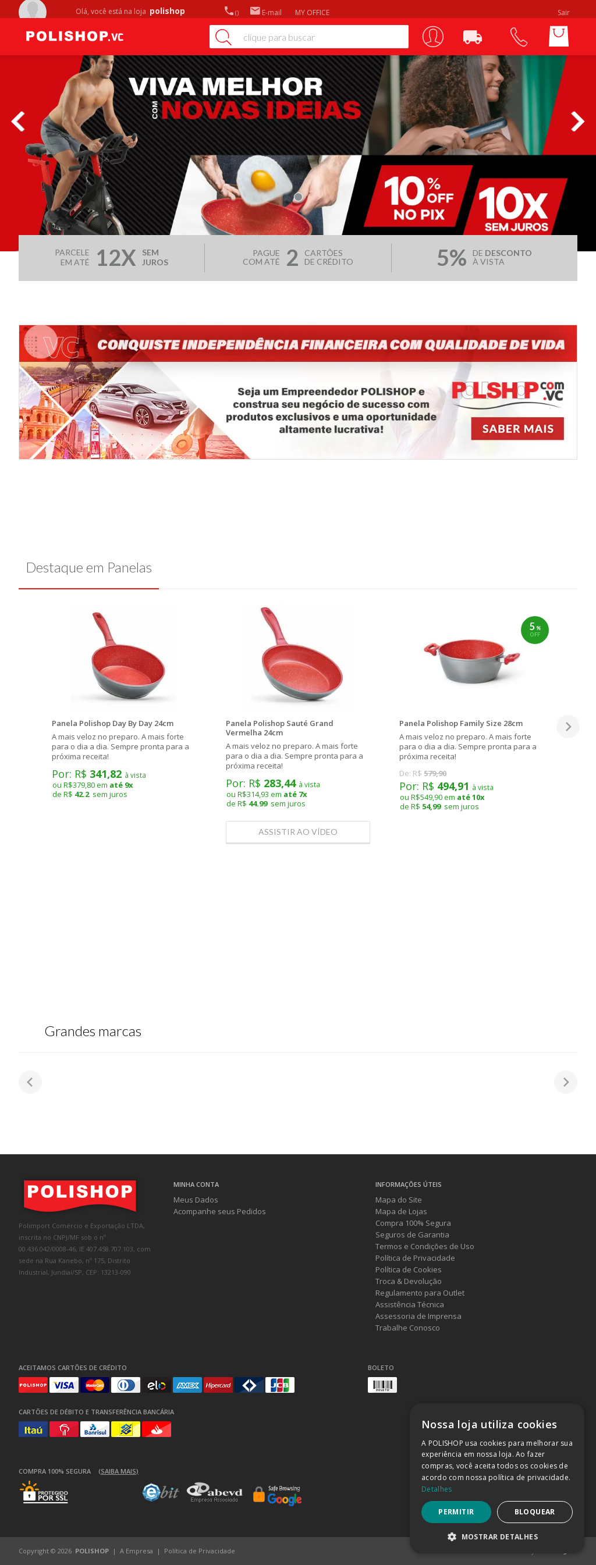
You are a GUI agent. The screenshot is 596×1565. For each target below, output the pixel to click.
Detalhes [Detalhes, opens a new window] (436, 1489)
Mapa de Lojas (401, 1211)
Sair (565, 12)
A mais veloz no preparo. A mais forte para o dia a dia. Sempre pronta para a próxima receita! (120, 746)
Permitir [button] (456, 1512)
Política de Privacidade (415, 1258)
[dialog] (497, 1478)
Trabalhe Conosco (407, 1327)
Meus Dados (195, 1199)
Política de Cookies (408, 1269)
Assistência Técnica (409, 1304)
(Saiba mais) (118, 1471)
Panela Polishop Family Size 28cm (461, 723)
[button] (497, 1536)
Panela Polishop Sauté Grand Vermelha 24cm (280, 728)
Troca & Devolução (408, 1281)
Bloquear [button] (535, 1512)
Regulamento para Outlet (419, 1292)
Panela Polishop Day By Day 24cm (112, 723)
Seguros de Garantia (412, 1234)
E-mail (266, 12)
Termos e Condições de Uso (424, 1246)
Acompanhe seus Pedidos (219, 1211)
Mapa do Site (398, 1199)
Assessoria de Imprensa (418, 1316)
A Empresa (136, 1550)
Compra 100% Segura (413, 1223)
